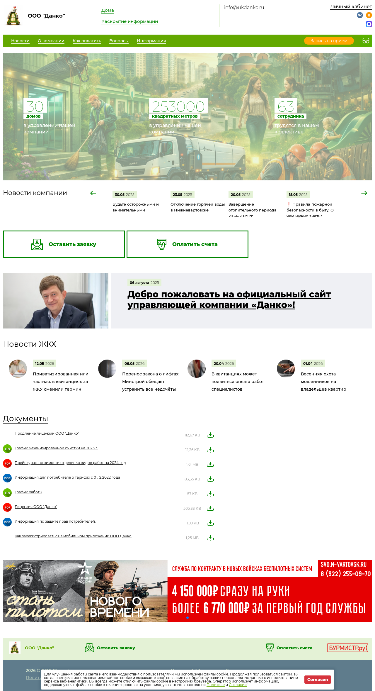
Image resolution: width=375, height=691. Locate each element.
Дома (107, 10)
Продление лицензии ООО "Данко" (47, 433)
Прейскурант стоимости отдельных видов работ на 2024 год (70, 462)
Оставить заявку (116, 648)
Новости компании (35, 193)
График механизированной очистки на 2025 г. (56, 448)
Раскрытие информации (129, 21)
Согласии (238, 684)
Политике (216, 684)
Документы (25, 418)
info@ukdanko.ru (244, 7)
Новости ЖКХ (29, 344)
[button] (93, 193)
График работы (28, 492)
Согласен (317, 679)
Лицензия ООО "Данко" (36, 506)
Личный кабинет (351, 6)
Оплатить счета (295, 648)
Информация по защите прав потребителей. (55, 521)
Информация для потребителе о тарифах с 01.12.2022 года (67, 477)
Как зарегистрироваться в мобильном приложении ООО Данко (73, 536)
